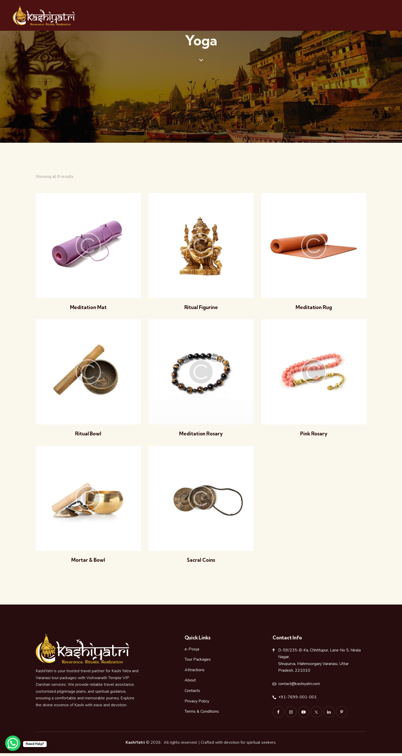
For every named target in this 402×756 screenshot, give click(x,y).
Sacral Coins (201, 562)
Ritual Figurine (200, 308)
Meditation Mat (88, 308)
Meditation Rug (314, 308)
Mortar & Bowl (88, 562)
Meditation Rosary (201, 435)
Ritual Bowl (88, 435)
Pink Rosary (313, 435)
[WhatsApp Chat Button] (13, 743)
